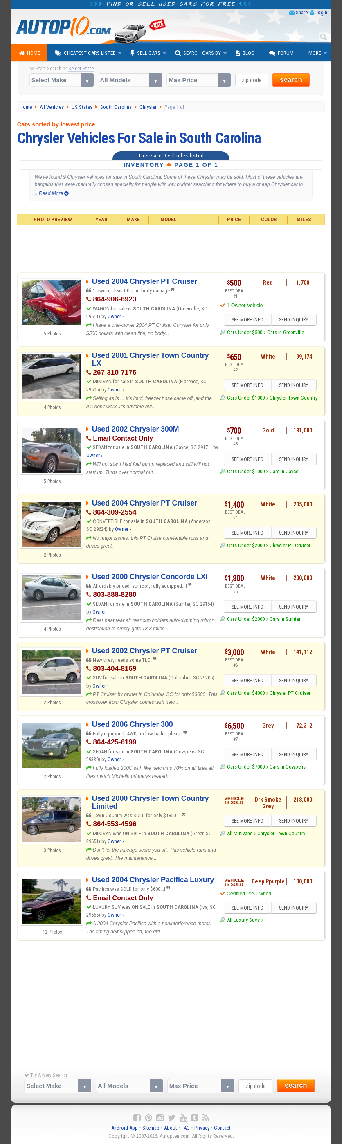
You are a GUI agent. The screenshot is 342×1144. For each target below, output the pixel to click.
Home (29, 53)
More (314, 53)
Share (302, 12)
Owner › (116, 316)
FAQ (186, 1128)
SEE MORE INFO (247, 320)
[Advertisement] (171, 247)
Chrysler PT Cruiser (290, 545)
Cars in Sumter (285, 619)
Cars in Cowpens (288, 767)
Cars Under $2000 (246, 545)
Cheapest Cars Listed (85, 53)
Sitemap (151, 1128)
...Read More (52, 193)
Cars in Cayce (284, 471)
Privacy (201, 1128)
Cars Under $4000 (246, 693)
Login (321, 12)
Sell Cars (145, 53)
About (170, 1128)
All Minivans (239, 833)
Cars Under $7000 (246, 767)
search (291, 79)
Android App (124, 1128)
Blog (245, 53)
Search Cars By (198, 53)
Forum (281, 53)
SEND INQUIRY (293, 320)
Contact (222, 1128)
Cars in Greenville (285, 332)
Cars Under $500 (244, 332)
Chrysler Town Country (293, 398)
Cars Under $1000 (246, 398)
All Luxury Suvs (243, 920)
